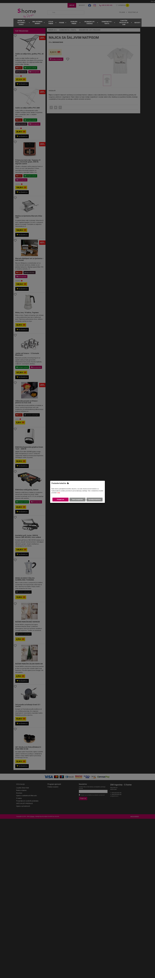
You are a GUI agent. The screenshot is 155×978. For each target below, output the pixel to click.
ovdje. (58, 493)
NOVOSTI (137, 22)
